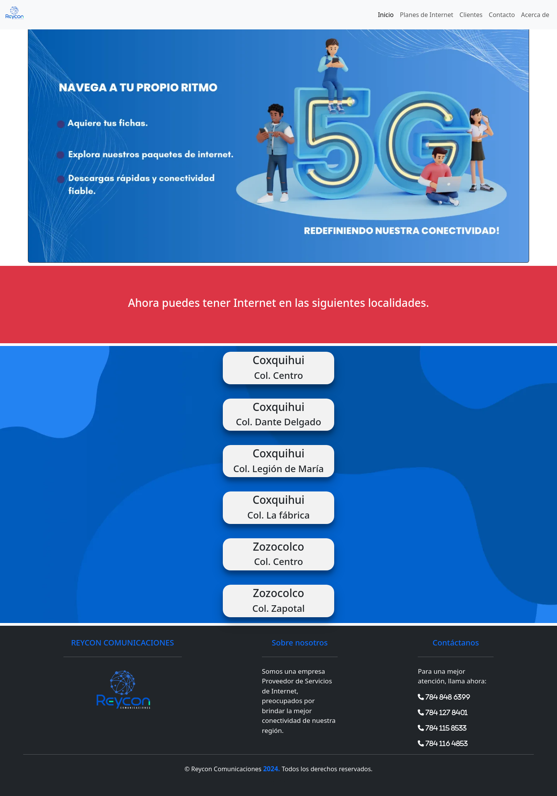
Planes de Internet (426, 14)
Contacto (502, 14)
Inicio (386, 14)
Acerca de (535, 14)
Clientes (471, 14)
